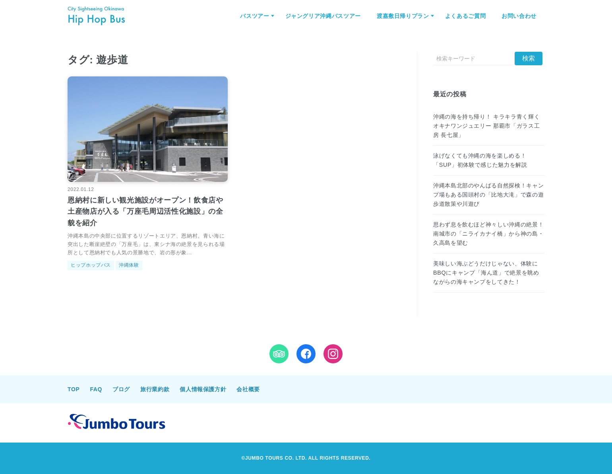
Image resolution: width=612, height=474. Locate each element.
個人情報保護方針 (203, 389)
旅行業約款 (154, 389)
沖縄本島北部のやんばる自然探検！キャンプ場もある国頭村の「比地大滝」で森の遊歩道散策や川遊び (488, 194)
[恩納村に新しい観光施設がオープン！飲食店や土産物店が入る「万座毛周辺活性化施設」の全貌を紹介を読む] (148, 129)
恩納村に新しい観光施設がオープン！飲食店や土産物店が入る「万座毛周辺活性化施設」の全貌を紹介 (145, 211)
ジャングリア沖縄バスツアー (323, 16)
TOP (73, 389)
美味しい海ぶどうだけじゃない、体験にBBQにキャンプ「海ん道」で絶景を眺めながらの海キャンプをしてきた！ (486, 272)
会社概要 (248, 389)
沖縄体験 (129, 265)
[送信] (528, 58)
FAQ (96, 389)
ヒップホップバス (91, 265)
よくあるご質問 (465, 16)
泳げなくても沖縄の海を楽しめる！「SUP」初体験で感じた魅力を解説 (480, 160)
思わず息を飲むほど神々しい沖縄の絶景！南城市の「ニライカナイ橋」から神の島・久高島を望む (488, 233)
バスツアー (254, 16)
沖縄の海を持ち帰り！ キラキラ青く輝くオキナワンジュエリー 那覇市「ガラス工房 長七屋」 (486, 125)
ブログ (121, 389)
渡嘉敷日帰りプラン (403, 16)
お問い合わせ (519, 16)
